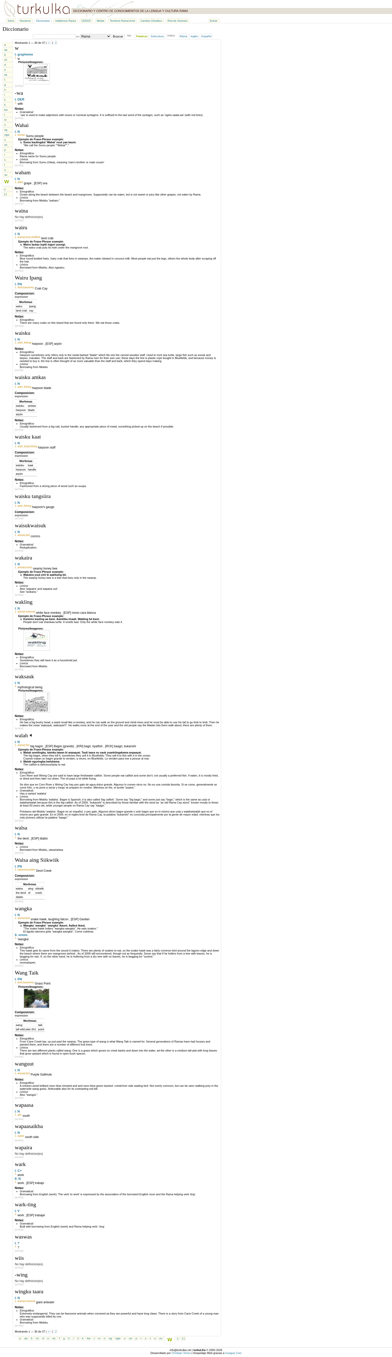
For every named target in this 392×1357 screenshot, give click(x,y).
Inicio (11, 20)
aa (5, 49)
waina (21, 211)
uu (5, 174)
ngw (6, 134)
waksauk (24, 676)
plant (20, 182)
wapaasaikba (29, 1126)
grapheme (25, 54)
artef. (20, 342)
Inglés (194, 36)
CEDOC (86, 20)
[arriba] (19, 85)
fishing (27, 342)
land (20, 287)
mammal (30, 611)
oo (5, 144)
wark (20, 1164)
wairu (21, 227)
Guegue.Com (233, 1353)
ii (5, 99)
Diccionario (43, 20)
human (21, 135)
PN (20, 284)
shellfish (35, 237)
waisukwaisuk (30, 525)
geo (20, 1114)
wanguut (24, 1063)
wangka (23, 908)
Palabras (142, 36)
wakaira (23, 557)
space (21, 1135)
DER (21, 99)
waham (23, 172)
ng (5, 129)
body (26, 446)
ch (5, 59)
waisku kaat (28, 437)
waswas (23, 1237)
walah (21, 735)
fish (28, 745)
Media (100, 20)
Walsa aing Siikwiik (37, 860)
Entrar (213, 20)
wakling (24, 602)
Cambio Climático (151, 20)
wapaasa (24, 1105)
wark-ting (25, 1204)
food (28, 237)
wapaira (23, 1147)
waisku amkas (30, 377)
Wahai (22, 125)
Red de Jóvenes (178, 20)
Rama (183, 36)
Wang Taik (27, 973)
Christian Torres (181, 1353)
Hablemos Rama (65, 20)
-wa (19, 93)
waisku (22, 333)
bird (28, 535)
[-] (5, 194)
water (32, 869)
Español (206, 36)
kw (6, 109)
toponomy (28, 287)
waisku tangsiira (33, 496)
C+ (20, 1170)
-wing (21, 1275)
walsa (21, 827)
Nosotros (25, 20)
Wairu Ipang (28, 277)
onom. (23, 935)
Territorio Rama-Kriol (122, 20)
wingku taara (29, 1291)
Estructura (157, 36)
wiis (19, 1258)
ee (5, 74)
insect (29, 567)
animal (21, 237)
